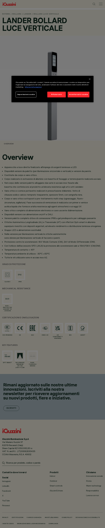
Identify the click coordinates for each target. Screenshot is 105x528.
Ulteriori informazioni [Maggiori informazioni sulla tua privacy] (33, 87)
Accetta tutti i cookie (78, 94)
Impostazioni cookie (26, 94)
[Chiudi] (90, 79)
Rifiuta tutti (56, 94)
